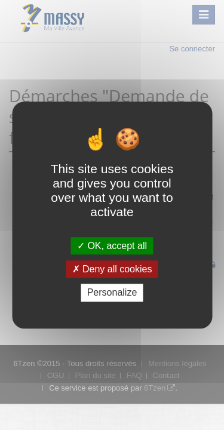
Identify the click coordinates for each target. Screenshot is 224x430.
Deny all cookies (112, 269)
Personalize (112, 293)
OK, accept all (112, 246)
